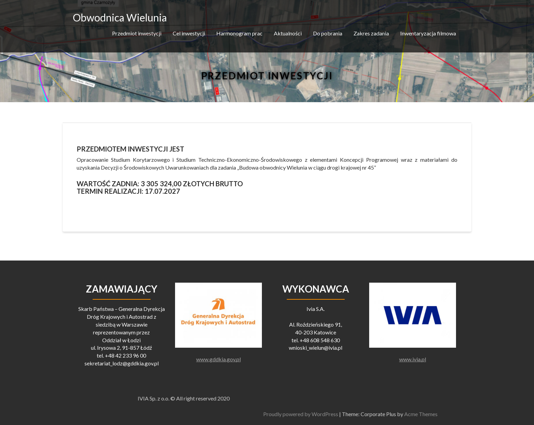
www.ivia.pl (412, 359)
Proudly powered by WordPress (406, 414)
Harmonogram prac (239, 33)
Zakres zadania (371, 33)
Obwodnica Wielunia (120, 17)
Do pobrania (327, 33)
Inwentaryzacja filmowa (428, 33)
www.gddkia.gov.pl (218, 359)
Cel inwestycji (189, 33)
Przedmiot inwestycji (136, 33)
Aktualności (288, 33)
